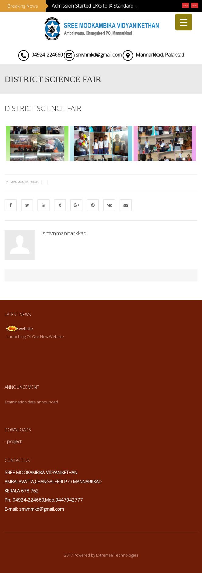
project (14, 442)
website (26, 328)
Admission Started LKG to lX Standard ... (94, 5)
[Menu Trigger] (183, 22)
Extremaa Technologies (117, 555)
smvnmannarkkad (65, 233)
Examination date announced (31, 402)
